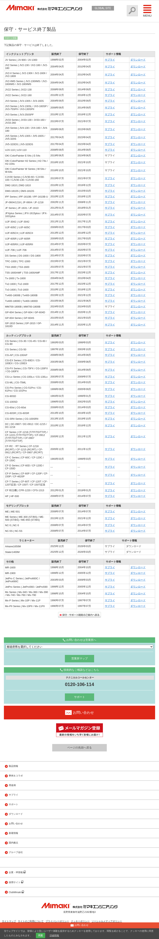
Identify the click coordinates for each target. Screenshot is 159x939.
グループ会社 (16, 852)
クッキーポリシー (80, 921)
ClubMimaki (15, 892)
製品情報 (13, 766)
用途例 (12, 785)
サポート (79, 696)
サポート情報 (11, 38)
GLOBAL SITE (103, 8)
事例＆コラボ (16, 775)
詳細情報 (54, 935)
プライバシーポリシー (57, 921)
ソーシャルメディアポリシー (107, 921)
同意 (40, 935)
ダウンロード (138, 59)
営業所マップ (79, 658)
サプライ (110, 59)
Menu (147, 10)
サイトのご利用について (31, 921)
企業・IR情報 (16, 872)
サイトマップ (9, 921)
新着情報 (13, 833)
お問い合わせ (16, 823)
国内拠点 (13, 842)
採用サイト (15, 882)
